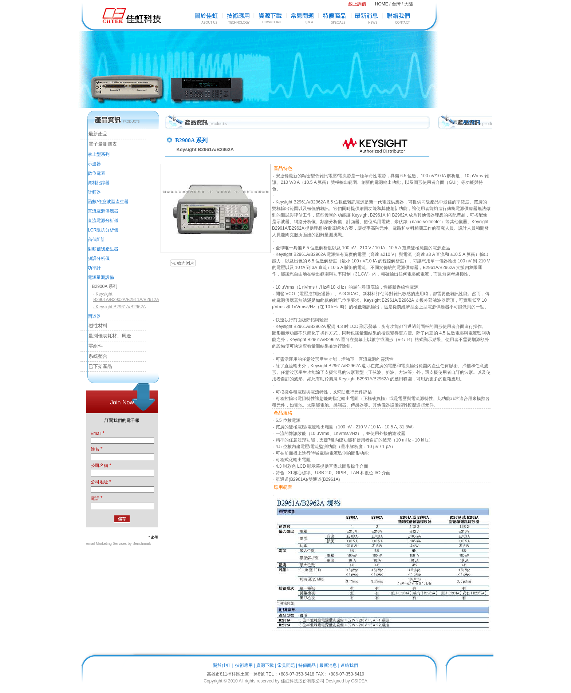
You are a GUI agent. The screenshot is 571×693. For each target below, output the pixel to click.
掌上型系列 (99, 154)
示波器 (94, 163)
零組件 (91, 346)
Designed (335, 681)
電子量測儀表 (98, 144)
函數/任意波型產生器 (108, 201)
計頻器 (94, 192)
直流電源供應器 (103, 211)
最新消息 (328, 665)
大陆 (408, 4)
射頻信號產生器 (103, 249)
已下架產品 (96, 366)
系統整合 (93, 356)
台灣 (396, 4)
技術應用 (244, 665)
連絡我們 (349, 665)
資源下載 (265, 665)
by (347, 681)
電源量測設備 (101, 277)
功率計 (94, 267)
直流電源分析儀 (103, 220)
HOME (381, 4)
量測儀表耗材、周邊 (105, 335)
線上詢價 (357, 4)
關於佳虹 (222, 665)
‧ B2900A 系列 (103, 286)
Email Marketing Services (106, 544)
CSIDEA (359, 681)
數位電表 (96, 173)
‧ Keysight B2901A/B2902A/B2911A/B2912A (126, 297)
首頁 (453, 122)
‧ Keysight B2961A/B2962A (119, 306)
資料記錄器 (99, 182)
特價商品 (307, 665)
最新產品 (93, 133)
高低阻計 (96, 239)
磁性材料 (93, 325)
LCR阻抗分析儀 (103, 230)
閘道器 (94, 316)
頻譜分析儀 (99, 258)
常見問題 (286, 665)
